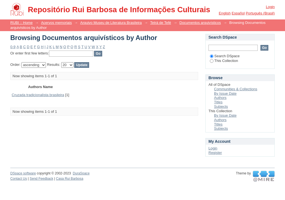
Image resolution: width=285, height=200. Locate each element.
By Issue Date (225, 93)
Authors (220, 98)
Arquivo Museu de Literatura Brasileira (111, 23)
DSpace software (23, 173)
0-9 (13, 47)
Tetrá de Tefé (160, 23)
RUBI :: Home (21, 23)
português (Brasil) (260, 13)
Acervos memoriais (56, 23)
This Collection (224, 61)
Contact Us (18, 179)
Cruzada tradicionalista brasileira (38, 95)
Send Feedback (41, 179)
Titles (218, 102)
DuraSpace (81, 173)
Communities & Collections (235, 89)
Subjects (221, 106)
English (225, 13)
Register (215, 153)
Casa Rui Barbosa (69, 179)
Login (270, 7)
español (238, 13)
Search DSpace (225, 56)
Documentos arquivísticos (200, 23)
